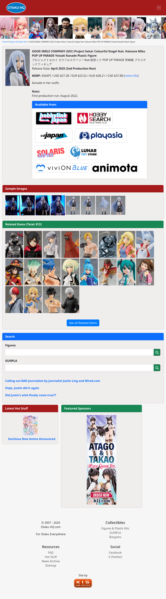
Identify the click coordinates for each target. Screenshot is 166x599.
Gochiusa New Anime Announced (31, 439)
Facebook (115, 553)
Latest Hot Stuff (16, 408)
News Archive (51, 561)
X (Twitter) (115, 557)
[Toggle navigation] (159, 7)
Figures (10, 345)
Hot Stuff (51, 557)
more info (131, 76)
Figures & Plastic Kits (18, 42)
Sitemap (50, 565)
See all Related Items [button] (83, 323)
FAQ (50, 553)
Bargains (115, 537)
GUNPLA (11, 361)
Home (4, 42)
